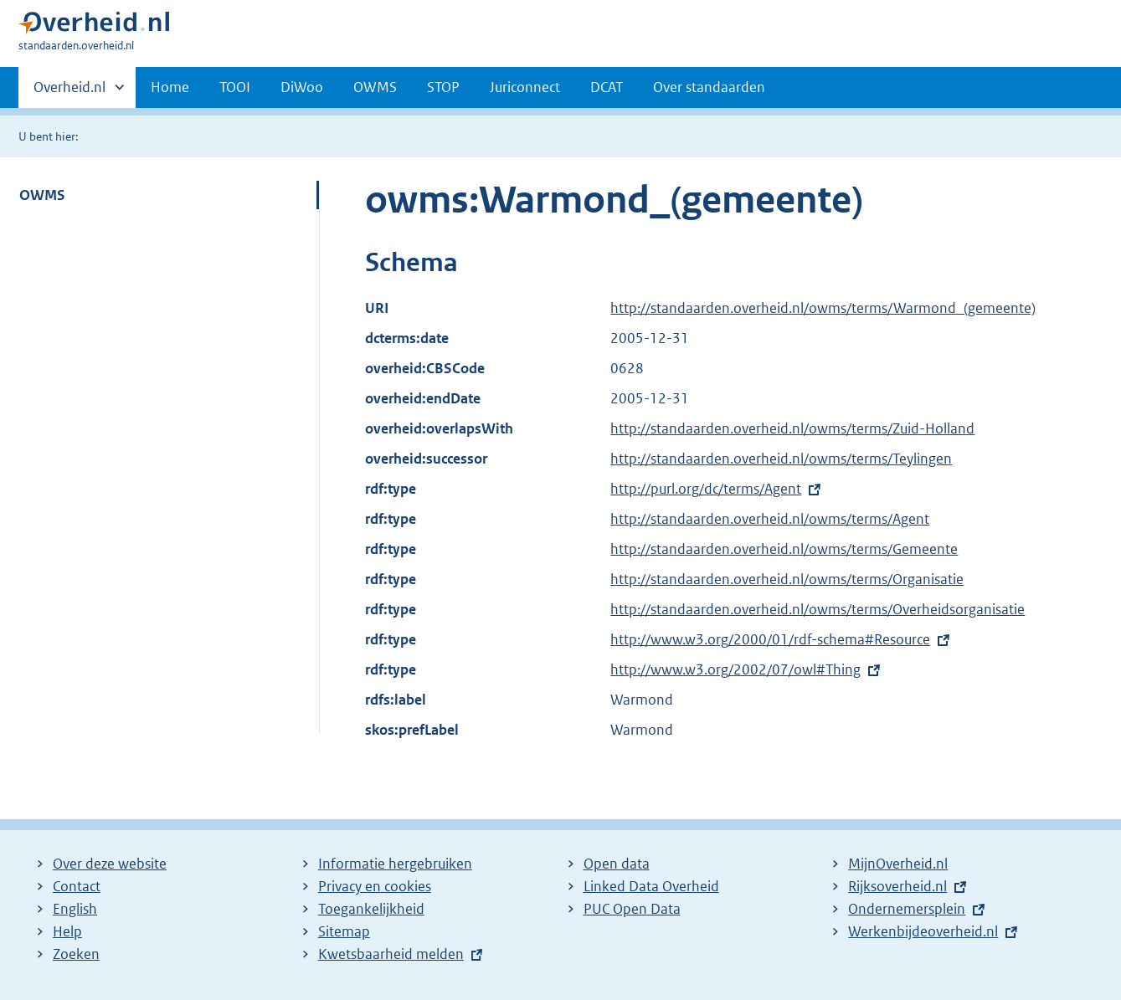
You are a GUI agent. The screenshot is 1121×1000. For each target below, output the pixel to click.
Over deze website (110, 863)
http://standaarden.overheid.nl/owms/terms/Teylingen (781, 458)
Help (67, 931)
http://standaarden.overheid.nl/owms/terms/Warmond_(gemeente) (823, 308)
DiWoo (301, 87)
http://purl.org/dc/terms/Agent (705, 488)
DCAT (606, 87)
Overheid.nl (69, 92)
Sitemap (344, 931)
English (75, 909)
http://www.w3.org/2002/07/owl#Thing (735, 669)
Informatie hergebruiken (395, 863)
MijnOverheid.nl (898, 863)
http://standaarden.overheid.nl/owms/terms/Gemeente (784, 549)
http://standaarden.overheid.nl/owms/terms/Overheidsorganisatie (817, 609)
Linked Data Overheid (651, 886)
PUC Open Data (632, 909)
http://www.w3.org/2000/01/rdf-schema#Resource (770, 639)
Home (170, 87)
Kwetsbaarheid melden (391, 954)
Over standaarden (709, 87)
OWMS (375, 87)
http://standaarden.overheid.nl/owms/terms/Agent (769, 519)
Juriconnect (525, 87)
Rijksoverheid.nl (897, 886)
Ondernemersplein (906, 909)
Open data (617, 863)
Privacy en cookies (374, 886)
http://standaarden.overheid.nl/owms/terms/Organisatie (787, 579)
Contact (76, 886)
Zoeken (76, 954)
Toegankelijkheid (371, 909)
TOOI (234, 87)
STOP (443, 87)
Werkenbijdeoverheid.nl (923, 931)
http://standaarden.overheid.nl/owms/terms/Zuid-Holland (792, 428)
